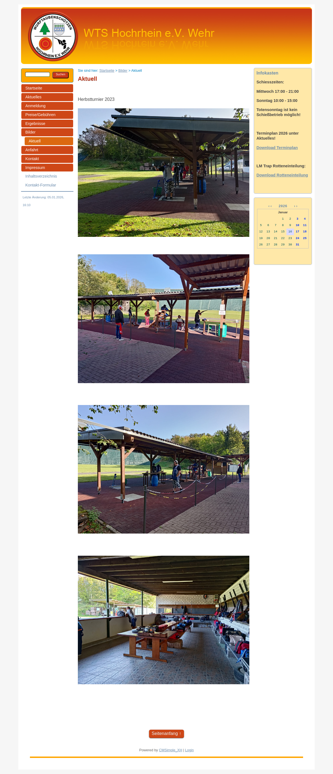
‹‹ (272, 206)
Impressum (35, 167)
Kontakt (32, 159)
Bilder (30, 132)
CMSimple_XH (170, 750)
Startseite (33, 88)
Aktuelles (33, 97)
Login (189, 750)
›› (294, 206)
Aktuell (34, 141)
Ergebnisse (35, 123)
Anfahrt (31, 150)
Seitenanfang (165, 733)
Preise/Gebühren (40, 114)
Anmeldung (35, 106)
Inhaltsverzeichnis (41, 176)
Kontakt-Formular (40, 185)
